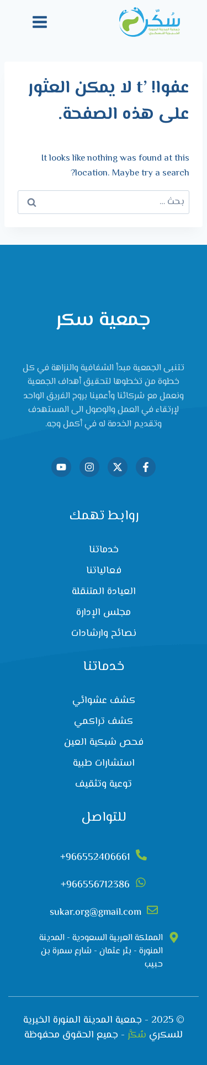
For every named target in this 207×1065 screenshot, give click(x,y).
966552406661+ (95, 857)
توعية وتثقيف (103, 784)
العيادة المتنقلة (104, 592)
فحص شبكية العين (104, 742)
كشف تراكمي (103, 721)
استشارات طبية (104, 763)
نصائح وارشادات (103, 633)
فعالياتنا (103, 571)
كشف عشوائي (103, 701)
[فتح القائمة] (40, 21)
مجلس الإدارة (103, 613)
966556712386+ (95, 885)
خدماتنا (104, 550)
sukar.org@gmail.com (95, 912)
